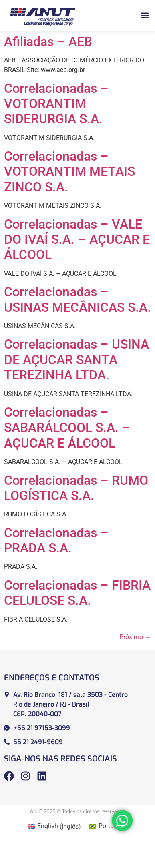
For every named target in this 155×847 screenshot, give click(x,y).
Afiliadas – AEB (48, 41)
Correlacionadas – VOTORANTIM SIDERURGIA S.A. (56, 104)
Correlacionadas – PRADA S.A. (56, 540)
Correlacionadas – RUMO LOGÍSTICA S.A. (76, 488)
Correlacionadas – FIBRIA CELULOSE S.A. (77, 593)
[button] (144, 15)
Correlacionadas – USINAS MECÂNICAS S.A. (77, 299)
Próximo (135, 637)
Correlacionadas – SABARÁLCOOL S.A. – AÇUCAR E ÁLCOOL (67, 428)
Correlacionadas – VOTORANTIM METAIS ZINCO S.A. (69, 172)
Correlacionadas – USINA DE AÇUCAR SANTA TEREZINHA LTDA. (76, 360)
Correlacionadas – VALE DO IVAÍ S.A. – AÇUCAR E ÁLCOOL (77, 240)
